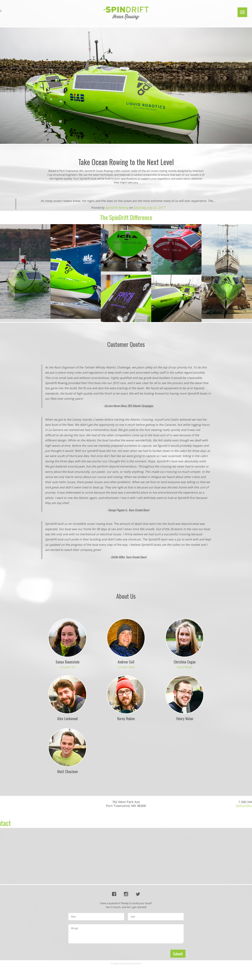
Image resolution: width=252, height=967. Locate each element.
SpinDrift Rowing (116, 207)
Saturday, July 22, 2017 (149, 207)
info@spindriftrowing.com (16, 15)
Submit (178, 954)
